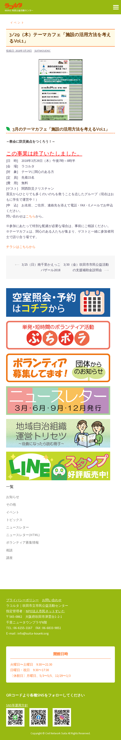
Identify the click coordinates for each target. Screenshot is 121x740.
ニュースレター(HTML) (23, 535)
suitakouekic (42, 51)
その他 (11, 504)
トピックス (14, 520)
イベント (17, 22)
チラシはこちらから (21, 247)
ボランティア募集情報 (22, 542)
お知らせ (12, 497)
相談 (9, 550)
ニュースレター (17, 527)
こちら (31, 216)
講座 (9, 558)
